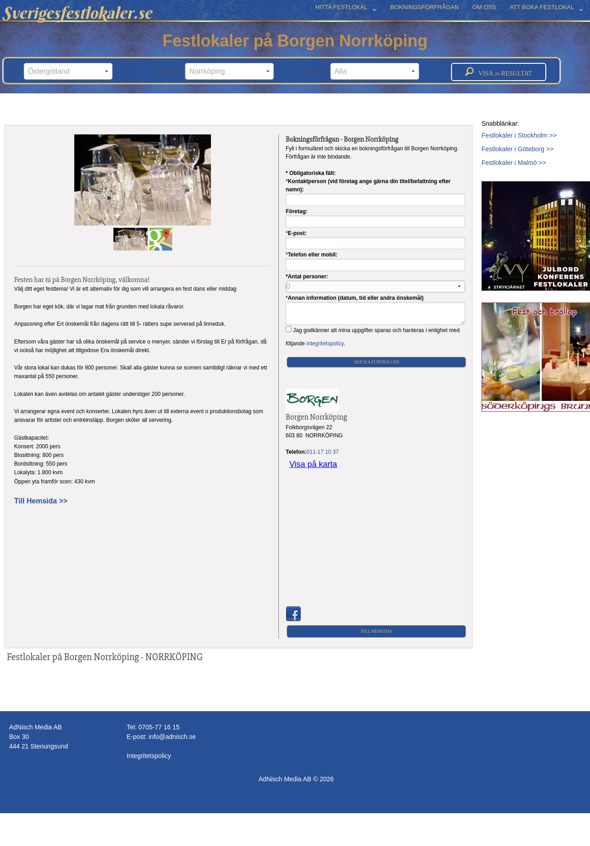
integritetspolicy (325, 343)
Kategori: (361, 71)
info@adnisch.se (172, 736)
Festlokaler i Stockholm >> (519, 135)
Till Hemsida (376, 631)
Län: (61, 71)
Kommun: (215, 71)
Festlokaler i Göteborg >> (518, 149)
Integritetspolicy (149, 755)
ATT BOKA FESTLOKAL (542, 7)
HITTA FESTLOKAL (341, 7)
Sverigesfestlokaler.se (77, 13)
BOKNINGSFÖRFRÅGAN (424, 7)
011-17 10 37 (323, 452)
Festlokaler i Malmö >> (514, 162)
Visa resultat (498, 72)
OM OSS (484, 7)
